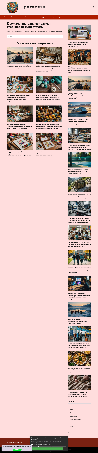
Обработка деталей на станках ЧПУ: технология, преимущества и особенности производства (79, 220)
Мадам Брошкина (34, 6)
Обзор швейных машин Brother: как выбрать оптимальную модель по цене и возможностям (79, 147)
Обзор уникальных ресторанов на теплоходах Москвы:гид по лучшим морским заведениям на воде (79, 69)
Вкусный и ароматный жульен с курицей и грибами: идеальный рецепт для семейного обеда (79, 370)
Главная (6, 17)
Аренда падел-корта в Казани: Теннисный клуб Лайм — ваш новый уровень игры (78, 171)
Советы (68, 17)
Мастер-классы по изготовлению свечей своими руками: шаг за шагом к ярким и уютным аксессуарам (49, 126)
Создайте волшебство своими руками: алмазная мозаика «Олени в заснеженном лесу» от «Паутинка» (48, 97)
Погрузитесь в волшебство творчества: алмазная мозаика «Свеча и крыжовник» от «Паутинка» (19, 154)
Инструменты (44, 17)
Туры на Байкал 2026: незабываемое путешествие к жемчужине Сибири (78, 321)
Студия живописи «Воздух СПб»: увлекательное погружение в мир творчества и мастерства (79, 244)
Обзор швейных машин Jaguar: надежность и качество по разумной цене (78, 44)
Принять (47, 449)
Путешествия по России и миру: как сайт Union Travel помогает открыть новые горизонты (79, 345)
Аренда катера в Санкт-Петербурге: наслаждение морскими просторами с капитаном (19, 68)
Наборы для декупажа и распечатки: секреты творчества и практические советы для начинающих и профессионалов (48, 69)
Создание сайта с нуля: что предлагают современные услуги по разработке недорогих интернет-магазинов (79, 296)
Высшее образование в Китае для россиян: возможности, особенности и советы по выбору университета (79, 269)
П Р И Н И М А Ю (17, 449)
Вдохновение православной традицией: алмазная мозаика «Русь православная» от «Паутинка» (19, 126)
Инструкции (33, 17)
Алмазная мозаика (16, 17)
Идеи (26, 17)
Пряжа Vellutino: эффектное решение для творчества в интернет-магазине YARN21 (77, 394)
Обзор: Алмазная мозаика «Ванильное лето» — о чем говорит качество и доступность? (48, 154)
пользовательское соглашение (19, 447)
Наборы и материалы (56, 17)
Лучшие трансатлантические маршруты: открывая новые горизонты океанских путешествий (78, 122)
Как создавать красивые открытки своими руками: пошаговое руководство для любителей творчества (18, 98)
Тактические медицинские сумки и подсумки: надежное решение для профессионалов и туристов (79, 196)
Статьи (75, 17)
